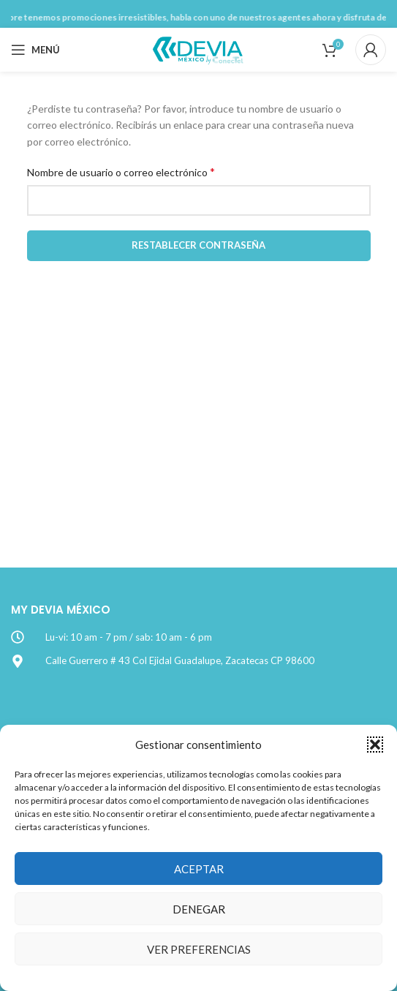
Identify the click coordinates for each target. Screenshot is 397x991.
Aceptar (199, 868)
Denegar (199, 909)
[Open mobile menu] (35, 49)
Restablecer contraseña (198, 245)
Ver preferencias (199, 949)
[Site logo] (198, 48)
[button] (375, 744)
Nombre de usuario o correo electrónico (121, 171)
